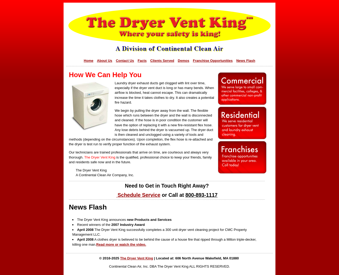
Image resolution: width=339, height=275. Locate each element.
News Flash (245, 61)
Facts (142, 61)
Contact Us (125, 61)
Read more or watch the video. (121, 244)
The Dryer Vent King (136, 258)
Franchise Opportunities (213, 61)
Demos (183, 61)
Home (88, 61)
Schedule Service (139, 195)
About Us (104, 61)
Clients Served (162, 61)
